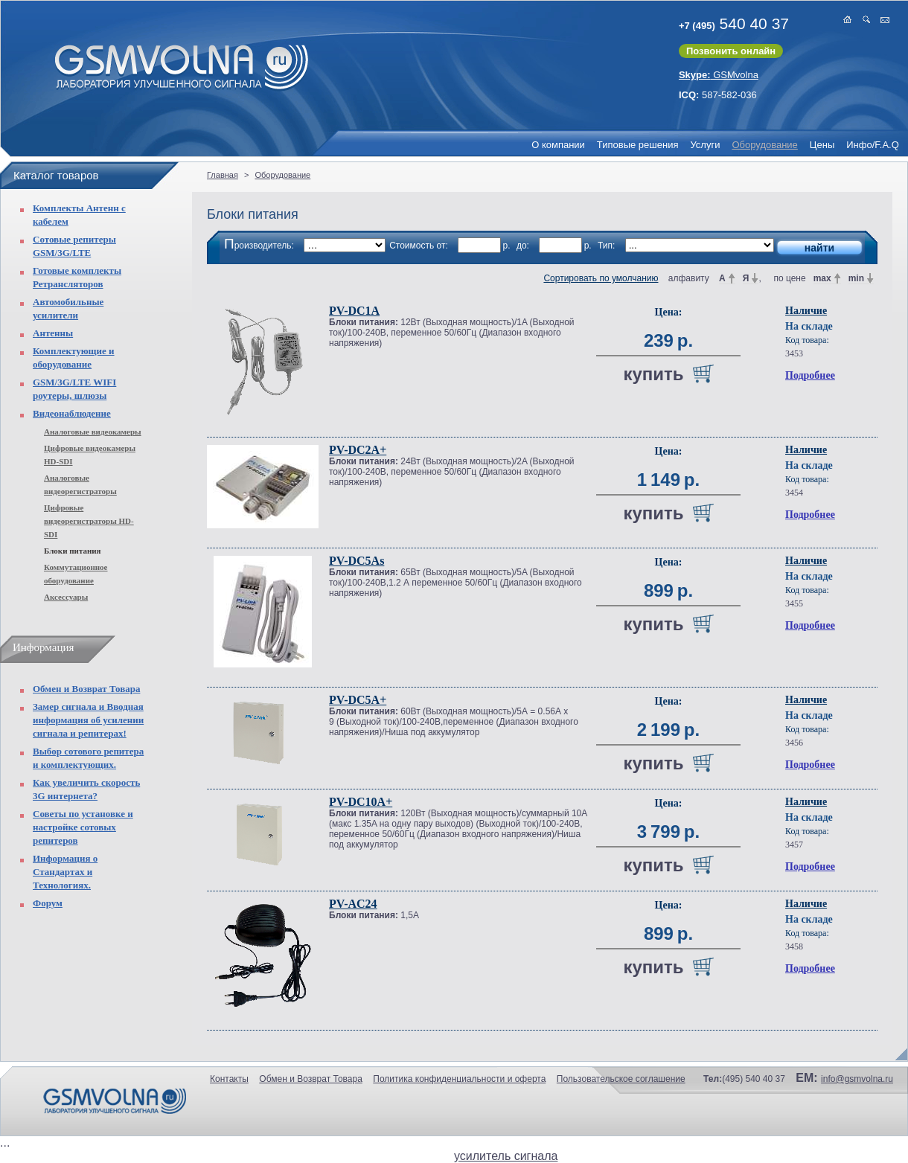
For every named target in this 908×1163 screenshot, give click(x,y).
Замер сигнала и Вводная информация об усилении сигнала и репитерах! (88, 720)
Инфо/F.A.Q (872, 144)
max (822, 278)
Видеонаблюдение (72, 413)
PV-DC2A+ (357, 449)
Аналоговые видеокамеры (92, 431)
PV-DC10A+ (360, 801)
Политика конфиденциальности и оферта (459, 1079)
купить (653, 374)
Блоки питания (72, 550)
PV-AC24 (353, 903)
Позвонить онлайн (731, 51)
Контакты (229, 1079)
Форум (48, 903)
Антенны (53, 333)
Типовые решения (638, 144)
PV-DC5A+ (357, 699)
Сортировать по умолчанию (600, 278)
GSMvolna (718, 74)
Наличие (806, 310)
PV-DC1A (354, 310)
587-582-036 (718, 94)
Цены (822, 144)
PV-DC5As (356, 560)
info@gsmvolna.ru (857, 1079)
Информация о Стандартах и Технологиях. (65, 872)
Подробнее (810, 375)
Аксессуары (66, 596)
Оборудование (764, 144)
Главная (222, 174)
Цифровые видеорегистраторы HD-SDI (89, 521)
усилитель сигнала (505, 1156)
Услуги (705, 144)
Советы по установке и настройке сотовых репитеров (83, 827)
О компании (558, 144)
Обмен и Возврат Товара (86, 688)
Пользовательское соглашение (621, 1079)
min (856, 278)
